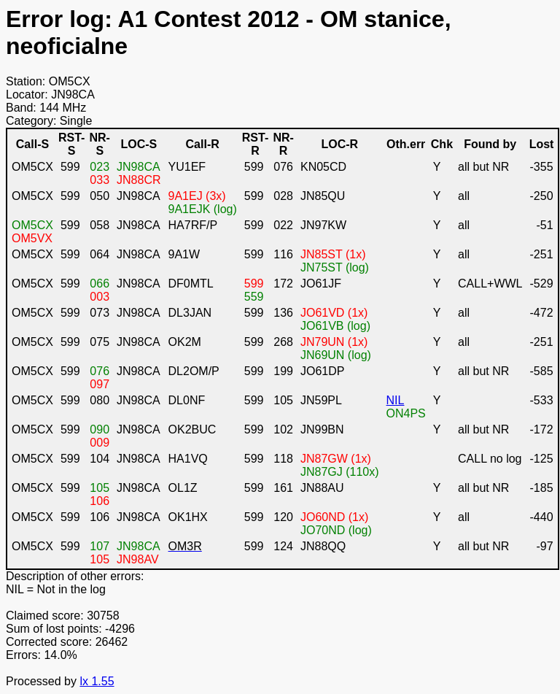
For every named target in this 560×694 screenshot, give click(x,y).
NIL (395, 400)
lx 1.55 (96, 681)
